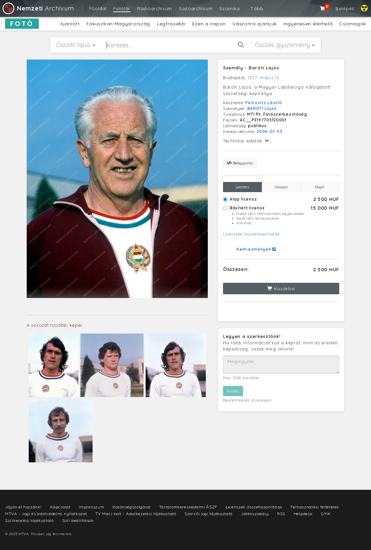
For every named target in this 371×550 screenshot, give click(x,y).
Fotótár (121, 8)
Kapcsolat (60, 506)
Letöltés (242, 186)
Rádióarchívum (154, 8)
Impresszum (91, 506)
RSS (281, 513)
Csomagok (352, 24)
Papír (320, 186)
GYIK (326, 513)
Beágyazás (240, 162)
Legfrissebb (171, 24)
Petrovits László (263, 102)
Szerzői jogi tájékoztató (208, 513)
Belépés (345, 8)
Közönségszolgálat (132, 506)
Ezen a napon (209, 24)
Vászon (281, 186)
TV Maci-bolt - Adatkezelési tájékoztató (135, 513)
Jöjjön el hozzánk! (23, 506)
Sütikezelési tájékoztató (29, 520)
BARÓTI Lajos (262, 108)
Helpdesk (303, 513)
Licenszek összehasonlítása (251, 233)
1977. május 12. (264, 77)
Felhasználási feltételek (315, 506)
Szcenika (229, 8)
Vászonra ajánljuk (254, 24)
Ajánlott (70, 24)
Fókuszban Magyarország (118, 24)
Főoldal (97, 8)
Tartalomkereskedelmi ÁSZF (188, 506)
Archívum (38, 8)
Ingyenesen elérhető (307, 24)
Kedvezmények (256, 249)
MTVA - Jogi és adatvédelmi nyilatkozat (46, 513)
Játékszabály (255, 513)
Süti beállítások (78, 520)
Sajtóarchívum (196, 8)
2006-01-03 (269, 131)
